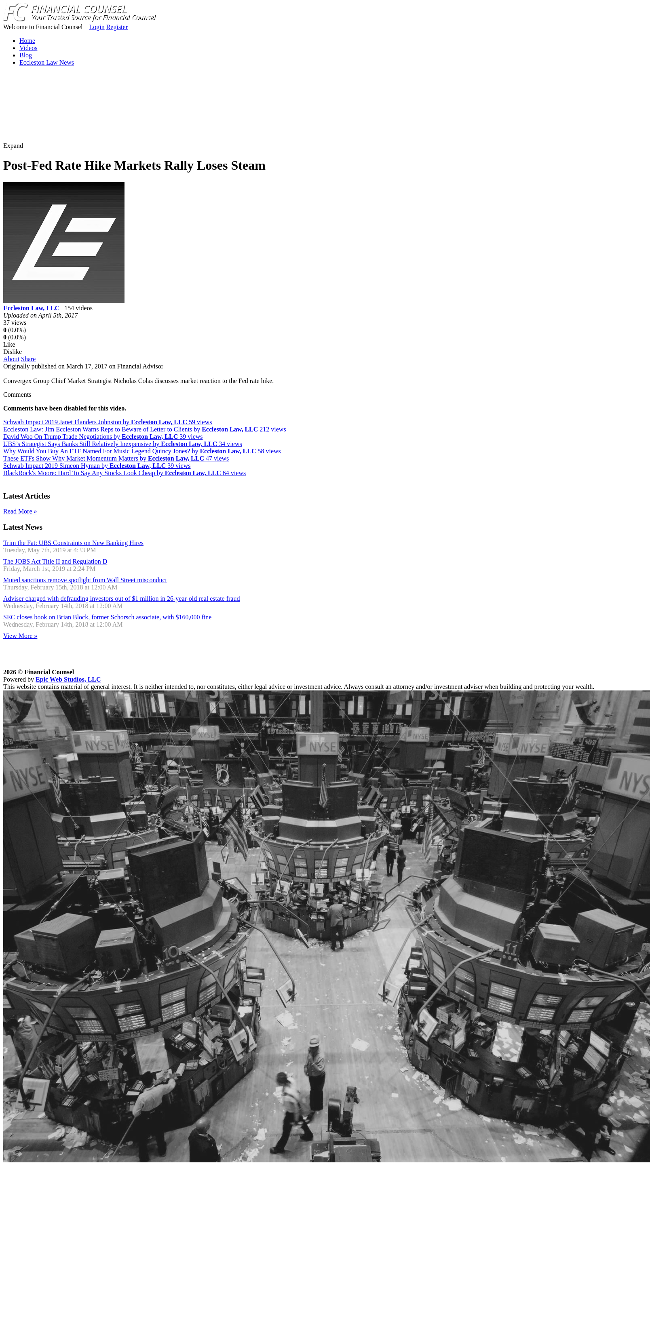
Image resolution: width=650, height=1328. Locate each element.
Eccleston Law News (46, 62)
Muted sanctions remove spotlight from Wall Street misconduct (85, 580)
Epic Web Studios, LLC (68, 679)
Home (27, 40)
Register (117, 26)
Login (96, 26)
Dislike (12, 351)
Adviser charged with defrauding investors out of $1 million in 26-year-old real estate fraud (121, 598)
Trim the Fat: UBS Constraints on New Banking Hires (73, 542)
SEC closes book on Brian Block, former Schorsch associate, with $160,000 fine (107, 617)
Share (28, 359)
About (11, 359)
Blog (25, 55)
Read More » (20, 511)
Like (9, 344)
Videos (28, 47)
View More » (20, 635)
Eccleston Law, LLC (31, 308)
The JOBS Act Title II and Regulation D (55, 561)
